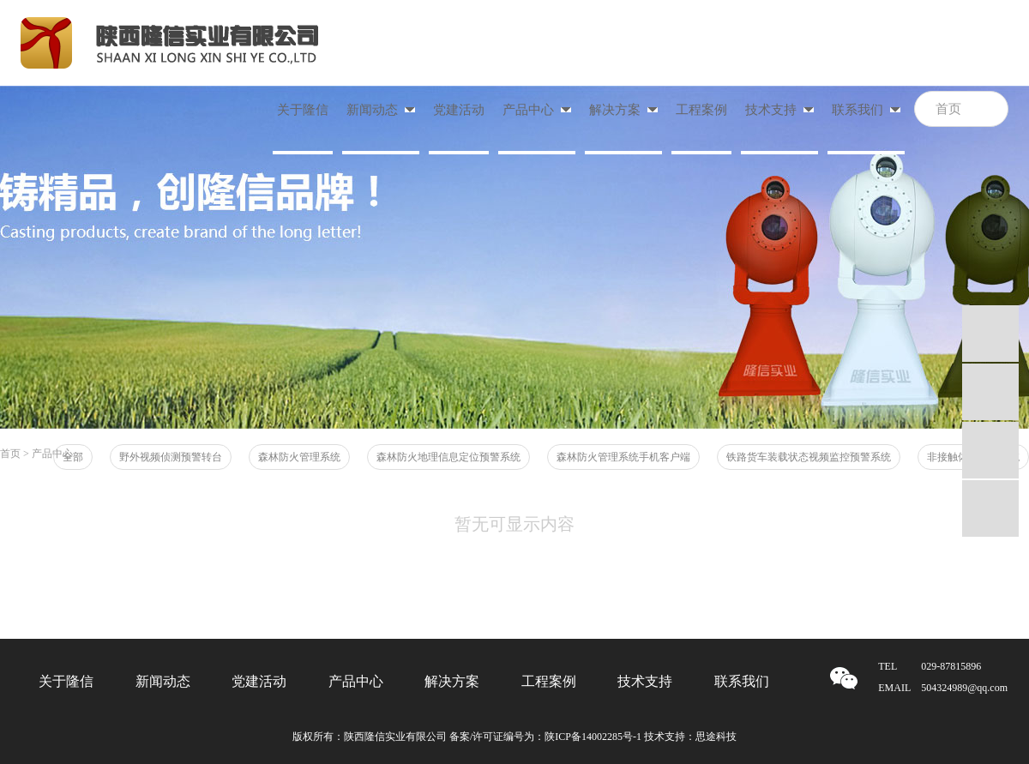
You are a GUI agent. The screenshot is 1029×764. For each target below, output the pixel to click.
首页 (10, 454)
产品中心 (355, 681)
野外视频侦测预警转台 (170, 457)
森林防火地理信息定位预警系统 (448, 457)
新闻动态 (162, 681)
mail (990, 450)
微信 (990, 508)
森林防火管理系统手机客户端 (623, 457)
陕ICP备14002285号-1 (593, 737)
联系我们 (741, 681)
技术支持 (644, 681)
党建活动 (458, 110)
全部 (73, 457)
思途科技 (716, 737)
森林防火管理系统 (299, 457)
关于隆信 (302, 110)
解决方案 (451, 681)
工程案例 (701, 110)
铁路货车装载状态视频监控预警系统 (808, 457)
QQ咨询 (990, 333)
